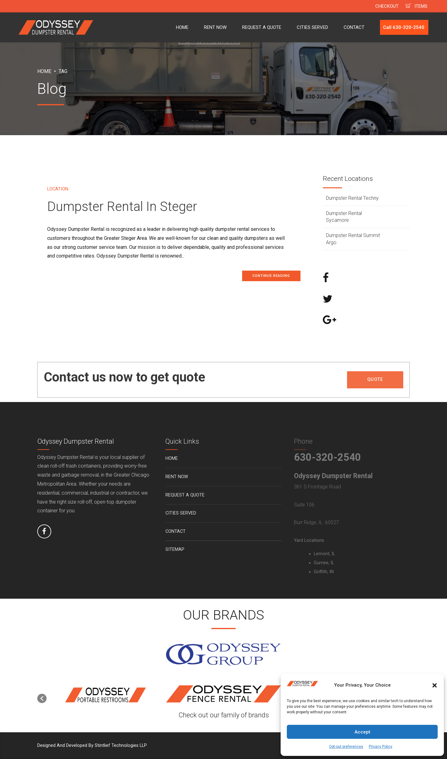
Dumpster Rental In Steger (122, 206)
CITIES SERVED (312, 27)
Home (44, 71)
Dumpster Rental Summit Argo (353, 238)
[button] (434, 685)
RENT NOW (215, 27)
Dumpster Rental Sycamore (344, 216)
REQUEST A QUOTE (261, 27)
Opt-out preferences (346, 746)
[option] (105, 695)
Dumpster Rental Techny (352, 198)
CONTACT (354, 27)
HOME (182, 27)
